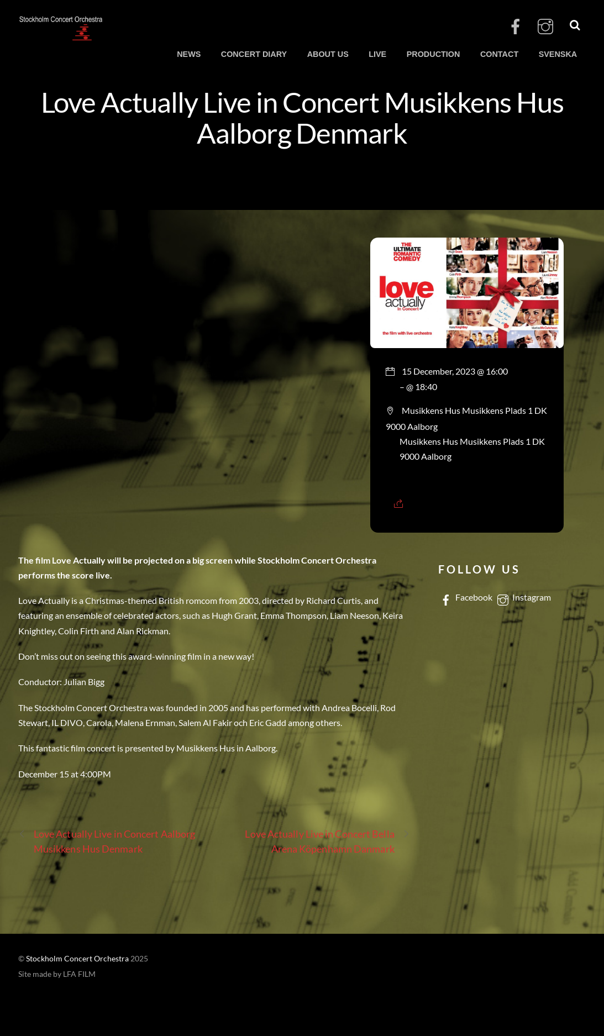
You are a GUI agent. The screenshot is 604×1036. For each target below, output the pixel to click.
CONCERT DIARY (254, 54)
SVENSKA (558, 54)
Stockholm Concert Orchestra (77, 958)
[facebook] (515, 26)
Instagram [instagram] (523, 597)
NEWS (189, 54)
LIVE (377, 54)
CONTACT (499, 54)
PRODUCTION (433, 54)
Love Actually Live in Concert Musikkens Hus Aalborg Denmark (302, 117)
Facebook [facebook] (465, 597)
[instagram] (545, 26)
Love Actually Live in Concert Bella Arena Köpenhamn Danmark (327, 841)
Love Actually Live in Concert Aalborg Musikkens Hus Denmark (106, 841)
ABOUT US (328, 54)
